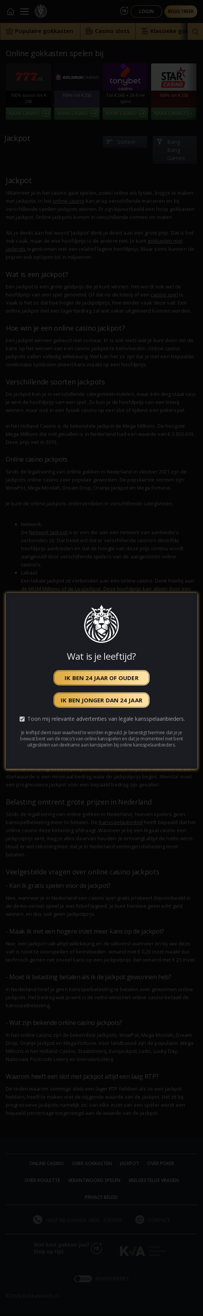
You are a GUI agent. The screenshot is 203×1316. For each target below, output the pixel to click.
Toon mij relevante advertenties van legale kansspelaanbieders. (106, 718)
